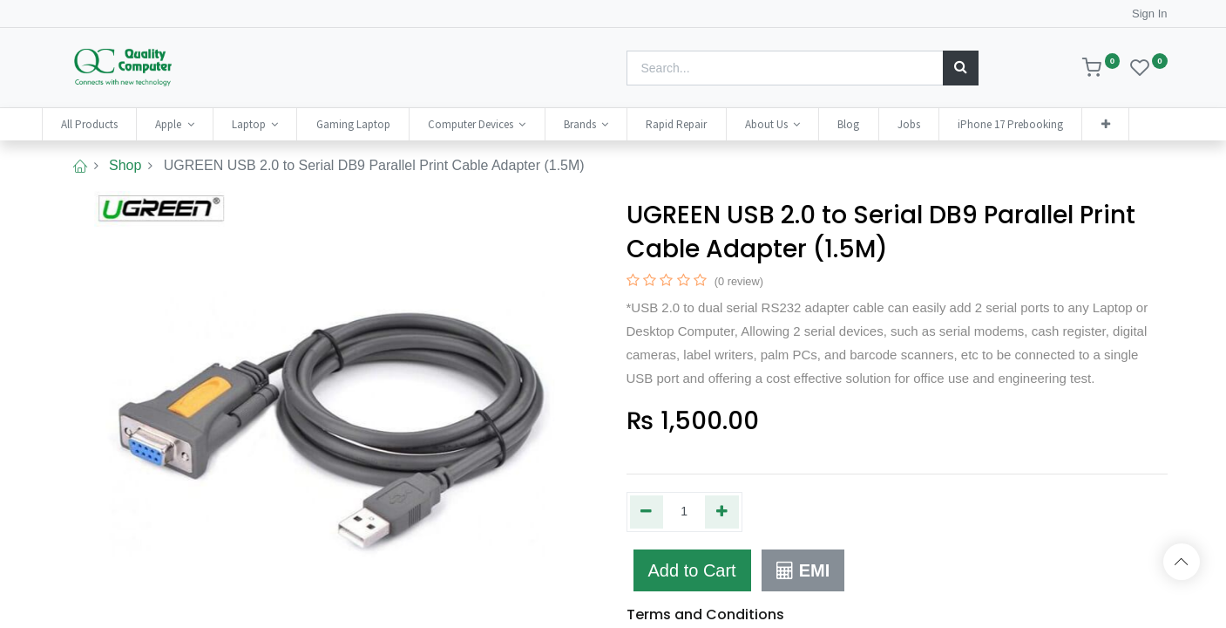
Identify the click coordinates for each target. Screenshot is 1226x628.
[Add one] (722, 512)
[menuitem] (107, 124)
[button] (1122, 124)
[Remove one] (647, 512)
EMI (803, 570)
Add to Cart (692, 570)
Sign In (1149, 13)
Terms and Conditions (705, 614)
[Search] (961, 68)
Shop (125, 165)
